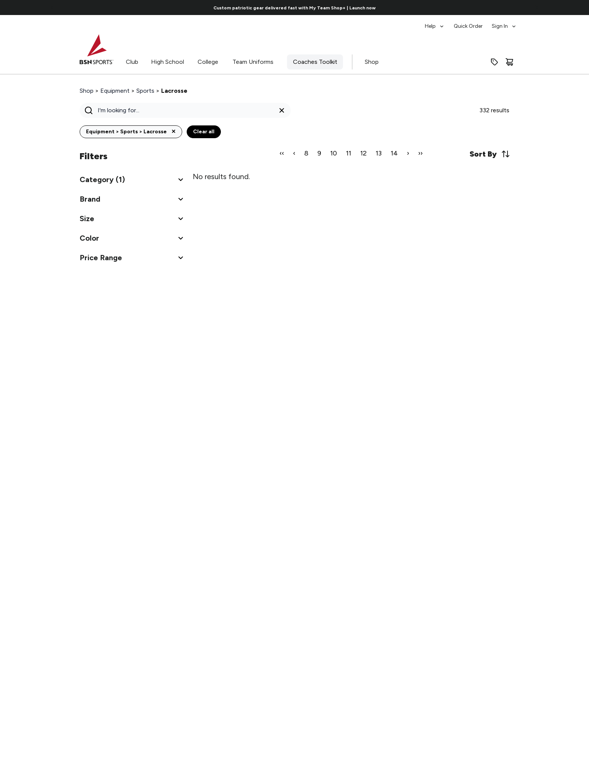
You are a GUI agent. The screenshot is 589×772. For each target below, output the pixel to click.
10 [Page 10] (333, 153)
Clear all (203, 131)
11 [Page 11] (348, 153)
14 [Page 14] (394, 153)
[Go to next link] (536, 7)
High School (167, 61)
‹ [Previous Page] (294, 153)
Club (132, 61)
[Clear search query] (282, 110)
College (208, 61)
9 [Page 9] (319, 153)
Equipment (115, 90)
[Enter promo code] (494, 61)
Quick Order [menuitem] (468, 26)
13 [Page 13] (379, 153)
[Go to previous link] (52, 7)
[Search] (183, 110)
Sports (145, 90)
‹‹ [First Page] (281, 153)
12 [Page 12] (363, 153)
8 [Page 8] (306, 153)
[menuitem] (435, 22)
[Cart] (509, 61)
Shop (372, 61)
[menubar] (471, 22)
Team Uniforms (253, 61)
